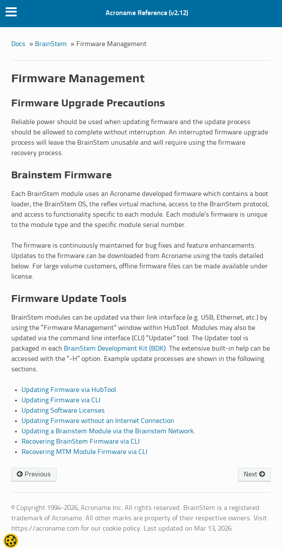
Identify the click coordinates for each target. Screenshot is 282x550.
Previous (34, 474)
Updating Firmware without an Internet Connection (98, 421)
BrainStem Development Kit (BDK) (115, 348)
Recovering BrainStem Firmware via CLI (81, 441)
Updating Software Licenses (63, 410)
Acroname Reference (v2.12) (147, 13)
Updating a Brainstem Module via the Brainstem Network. (108, 431)
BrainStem (51, 44)
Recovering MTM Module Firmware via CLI (84, 452)
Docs (18, 44)
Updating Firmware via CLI (61, 400)
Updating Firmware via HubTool (69, 390)
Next (254, 474)
